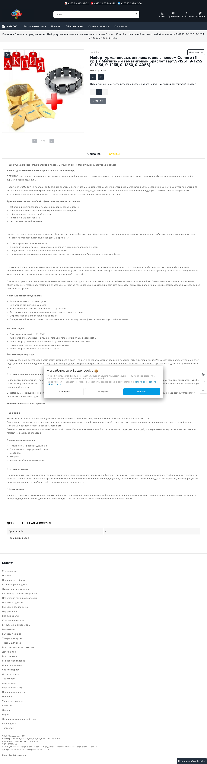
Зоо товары (9, 678)
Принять (141, 391)
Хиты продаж (9, 571)
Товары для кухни (12, 638)
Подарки (7, 696)
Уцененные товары (13, 701)
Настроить (103, 391)
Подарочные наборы (14, 580)
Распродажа (9, 723)
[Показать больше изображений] (7, 55)
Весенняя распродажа (15, 584)
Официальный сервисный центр (20, 719)
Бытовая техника (12, 634)
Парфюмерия (9, 611)
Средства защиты (12, 665)
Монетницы (8, 629)
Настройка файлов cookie (14, 755)
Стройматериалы (12, 669)
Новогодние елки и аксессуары (20, 598)
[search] (136, 14)
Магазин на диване (13, 602)
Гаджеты (7, 705)
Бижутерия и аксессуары (17, 625)
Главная (7, 34)
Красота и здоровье (13, 620)
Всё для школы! (11, 616)
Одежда (7, 710)
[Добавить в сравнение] (101, 77)
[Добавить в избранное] (93, 77)
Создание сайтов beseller (192, 761)
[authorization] (162, 14)
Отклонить (65, 391)
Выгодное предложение (30, 34)
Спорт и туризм (11, 674)
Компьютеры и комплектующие (20, 593)
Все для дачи (9, 656)
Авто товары (9, 683)
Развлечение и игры (13, 687)
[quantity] (99, 92)
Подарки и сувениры (14, 692)
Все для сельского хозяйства (18, 647)
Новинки (7, 575)
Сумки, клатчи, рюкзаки (16, 589)
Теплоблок (8, 728)
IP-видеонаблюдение (14, 660)
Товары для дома (12, 642)
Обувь (6, 714)
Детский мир (9, 651)
